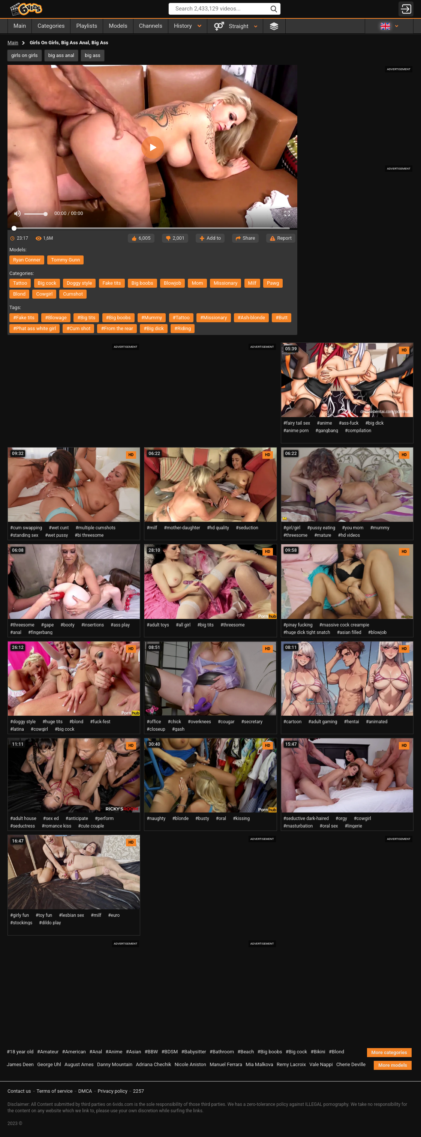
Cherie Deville (351, 1064)
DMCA (85, 1091)
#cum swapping (26, 527)
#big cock (64, 729)
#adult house (23, 818)
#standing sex (24, 535)
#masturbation (298, 826)
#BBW (151, 1051)
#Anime (113, 1051)
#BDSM (170, 1051)
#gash (178, 729)
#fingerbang (40, 632)
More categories (389, 1052)
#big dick (154, 328)
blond (19, 294)
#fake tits (23, 317)
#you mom (352, 527)
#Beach (245, 1051)
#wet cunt (59, 527)
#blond (76, 721)
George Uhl (49, 1064)
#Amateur (48, 1051)
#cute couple (91, 826)
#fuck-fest (100, 721)
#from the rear (117, 328)
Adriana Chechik (153, 1064)
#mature (322, 535)
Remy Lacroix (291, 1064)
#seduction (247, 527)
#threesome (295, 535)
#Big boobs (270, 1051)
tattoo (20, 283)
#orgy (341, 818)
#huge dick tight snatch (306, 632)
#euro (114, 915)
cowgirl (44, 294)
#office (154, 721)
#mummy (151, 317)
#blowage (56, 317)
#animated (377, 721)
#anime (324, 423)
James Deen (20, 1064)
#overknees (199, 721)
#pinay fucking (298, 625)
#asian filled (349, 632)
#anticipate (77, 818)
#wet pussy (56, 535)
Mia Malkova (259, 1064)
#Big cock (296, 1051)
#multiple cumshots (95, 527)
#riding (182, 328)
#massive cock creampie (344, 625)
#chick (174, 721)
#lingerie (353, 826)
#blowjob (377, 632)
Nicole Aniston (190, 1064)
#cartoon (292, 721)
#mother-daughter (182, 527)
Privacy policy (112, 1091)
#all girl (183, 625)
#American (74, 1051)
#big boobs (118, 317)
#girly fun (19, 915)
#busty (202, 818)
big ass (92, 55)
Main (12, 42)
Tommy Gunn (65, 260)
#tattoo (181, 317)
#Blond (336, 1051)
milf (252, 283)
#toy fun (44, 915)
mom (197, 283)
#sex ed (51, 818)
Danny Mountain (114, 1064)
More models (392, 1065)
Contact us (19, 1091)
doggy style (79, 283)
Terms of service (55, 1091)
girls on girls (24, 55)
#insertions (92, 625)
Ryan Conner (26, 260)
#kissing (241, 818)
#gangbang (326, 430)
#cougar (226, 721)
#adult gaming (322, 721)
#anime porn (296, 430)
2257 (138, 1091)
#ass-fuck (349, 423)
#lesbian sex (71, 915)
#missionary (213, 317)
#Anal (95, 1051)
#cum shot (78, 328)
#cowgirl (39, 729)
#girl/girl (292, 527)
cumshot (73, 294)
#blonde (180, 818)
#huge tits (52, 721)
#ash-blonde (251, 317)
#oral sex (328, 826)
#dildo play (50, 922)
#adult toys (158, 625)
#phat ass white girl (34, 328)
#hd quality (218, 527)
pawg (273, 283)
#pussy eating (321, 527)
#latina (17, 729)
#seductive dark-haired (306, 818)
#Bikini (317, 1051)
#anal (15, 632)
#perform (104, 818)
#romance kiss (56, 826)
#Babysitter (193, 1051)
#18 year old (20, 1051)
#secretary (251, 721)
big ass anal (61, 55)
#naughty (156, 818)
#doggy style (23, 721)
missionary (225, 283)
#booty (67, 625)
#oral (221, 818)
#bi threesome (89, 535)
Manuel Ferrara (226, 1064)
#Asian (133, 1051)
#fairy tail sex (296, 423)
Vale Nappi (321, 1064)
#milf (152, 527)
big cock (47, 283)
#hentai (351, 721)
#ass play (120, 625)
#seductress (22, 826)
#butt (282, 317)
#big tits (86, 317)
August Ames (79, 1064)
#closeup (156, 729)
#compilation (358, 430)
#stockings (21, 922)
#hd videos (349, 535)
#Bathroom (222, 1051)
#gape (47, 625)
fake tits (112, 283)
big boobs (142, 283)
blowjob (172, 283)
